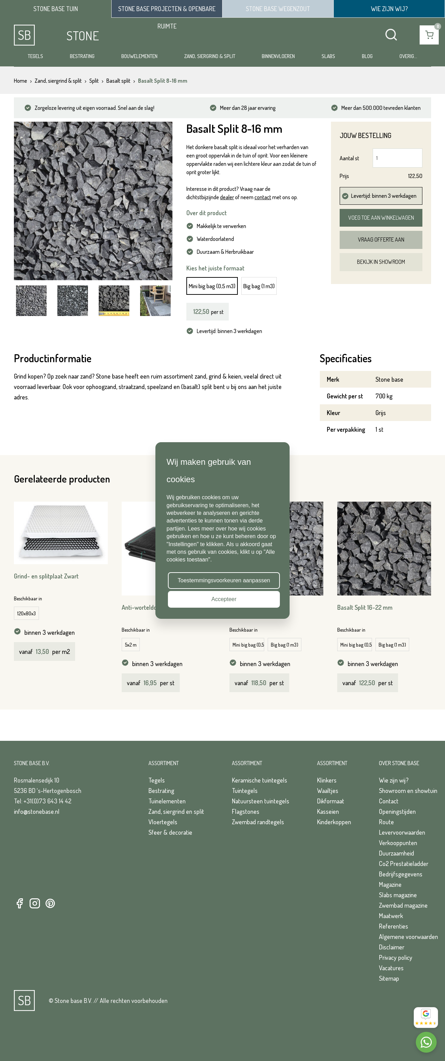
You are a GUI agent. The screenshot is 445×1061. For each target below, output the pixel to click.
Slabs (328, 56)
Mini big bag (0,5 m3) (212, 286)
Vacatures (391, 968)
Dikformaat (330, 801)
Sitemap (389, 978)
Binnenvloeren (278, 56)
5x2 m (131, 645)
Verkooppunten (398, 843)
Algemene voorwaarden (408, 936)
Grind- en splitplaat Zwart (46, 576)
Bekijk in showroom (381, 261)
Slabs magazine (398, 895)
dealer (227, 197)
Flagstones (245, 811)
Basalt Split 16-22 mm (365, 607)
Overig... (408, 56)
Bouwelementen (139, 56)
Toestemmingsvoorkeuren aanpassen (224, 580)
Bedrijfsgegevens (400, 874)
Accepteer (223, 599)
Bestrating (82, 56)
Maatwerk (391, 916)
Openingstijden (397, 811)
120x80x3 (26, 613)
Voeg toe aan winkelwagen (381, 217)
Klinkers (327, 780)
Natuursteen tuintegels (260, 801)
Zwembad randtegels (258, 822)
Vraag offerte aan (381, 239)
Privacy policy (395, 957)
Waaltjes (327, 790)
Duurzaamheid (396, 853)
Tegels (35, 56)
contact (262, 197)
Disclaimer (391, 947)
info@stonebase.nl (36, 811)
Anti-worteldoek (142, 607)
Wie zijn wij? (393, 780)
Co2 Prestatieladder (403, 863)
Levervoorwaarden (402, 832)
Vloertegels (162, 822)
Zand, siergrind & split (209, 56)
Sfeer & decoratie (170, 832)
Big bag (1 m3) (259, 286)
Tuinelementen (167, 801)
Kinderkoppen (334, 822)
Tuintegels (245, 790)
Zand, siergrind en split (176, 811)
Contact (388, 801)
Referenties (393, 926)
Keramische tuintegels (259, 780)
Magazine (390, 884)
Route (386, 822)
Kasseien (328, 811)
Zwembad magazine (403, 905)
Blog (367, 56)
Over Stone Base (399, 763)
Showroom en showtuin (408, 790)
